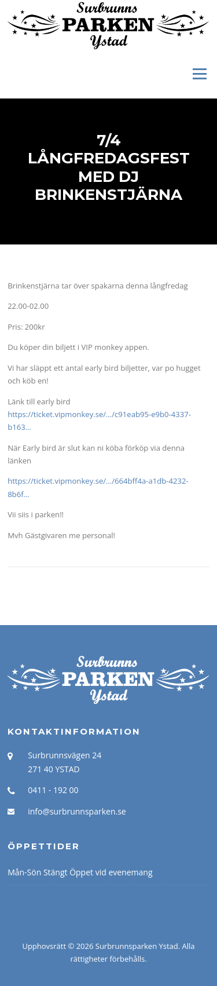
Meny (199, 73)
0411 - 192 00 (53, 789)
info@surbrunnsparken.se (77, 811)
